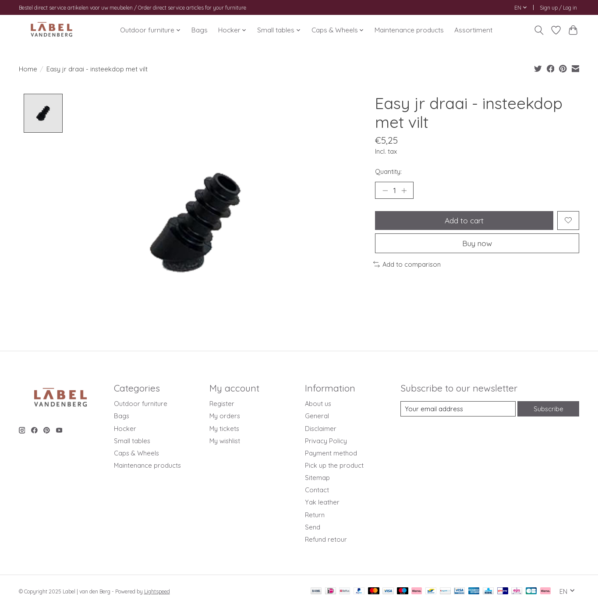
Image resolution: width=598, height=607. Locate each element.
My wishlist (224, 441)
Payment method (331, 453)
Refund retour (326, 539)
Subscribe (548, 409)
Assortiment (473, 30)
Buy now (477, 243)
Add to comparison (407, 265)
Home (28, 69)
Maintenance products (409, 30)
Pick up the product (334, 465)
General (317, 416)
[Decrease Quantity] (385, 190)
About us (318, 404)
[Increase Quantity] (404, 190)
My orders (224, 416)
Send (312, 527)
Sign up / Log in (558, 7)
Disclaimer (320, 428)
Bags (199, 30)
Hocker (125, 428)
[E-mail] (457, 409)
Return (315, 515)
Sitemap (317, 477)
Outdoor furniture (140, 404)
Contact (317, 490)
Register (221, 404)
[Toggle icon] (539, 30)
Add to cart (464, 220)
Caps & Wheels (136, 453)
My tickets (224, 428)
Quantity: (388, 171)
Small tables (132, 441)
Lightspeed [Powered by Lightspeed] (157, 591)
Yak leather (322, 502)
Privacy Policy (326, 441)
